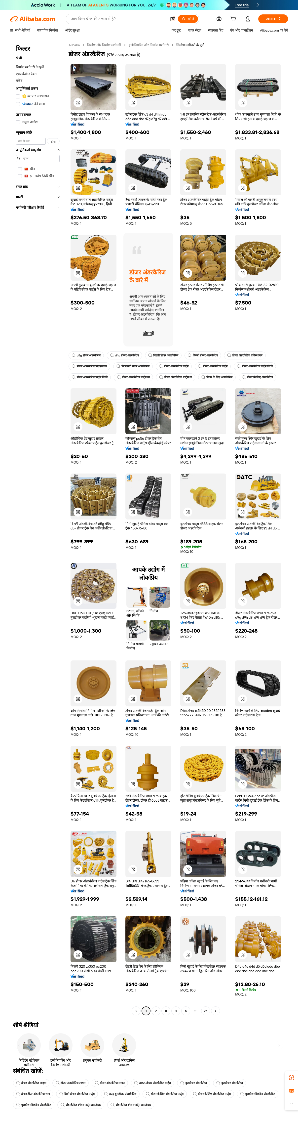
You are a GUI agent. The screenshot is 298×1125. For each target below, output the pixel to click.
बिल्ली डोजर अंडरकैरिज (163, 355)
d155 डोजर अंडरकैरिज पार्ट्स (152, 1083)
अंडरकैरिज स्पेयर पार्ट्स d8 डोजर (81, 1105)
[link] (291, 1077)
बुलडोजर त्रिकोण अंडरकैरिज (257, 1094)
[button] (173, 19)
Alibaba (74, 45)
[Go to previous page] (136, 1010)
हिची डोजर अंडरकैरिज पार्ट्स (77, 1094)
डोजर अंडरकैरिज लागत (70, 1083)
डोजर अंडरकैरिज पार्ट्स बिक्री (255, 366)
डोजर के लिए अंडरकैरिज (216, 377)
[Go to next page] (215, 1010)
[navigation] (38, 528)
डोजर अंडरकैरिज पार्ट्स (173, 366)
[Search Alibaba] (118, 19)
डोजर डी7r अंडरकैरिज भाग (33, 1094)
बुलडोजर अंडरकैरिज (193, 1083)
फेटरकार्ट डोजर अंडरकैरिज (132, 366)
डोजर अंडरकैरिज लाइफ (31, 1083)
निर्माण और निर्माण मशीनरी (104, 45)
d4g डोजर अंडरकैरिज (86, 355)
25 (205, 1011)
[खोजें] (188, 19)
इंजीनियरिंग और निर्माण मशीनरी (149, 45)
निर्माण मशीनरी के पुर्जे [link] (190, 45)
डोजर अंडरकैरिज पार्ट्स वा (133, 377)
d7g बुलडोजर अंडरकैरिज (120, 1094)
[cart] (234, 20)
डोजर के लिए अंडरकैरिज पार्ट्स (165, 1094)
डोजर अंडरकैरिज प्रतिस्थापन (244, 355)
